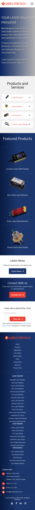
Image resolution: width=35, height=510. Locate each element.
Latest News (16, 271)
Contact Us (16, 294)
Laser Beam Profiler (17, 454)
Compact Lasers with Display (17, 418)
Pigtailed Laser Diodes (17, 445)
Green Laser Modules (17, 386)
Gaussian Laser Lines (17, 397)
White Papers (17, 356)
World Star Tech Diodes (17, 436)
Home (17, 344)
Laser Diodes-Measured (17, 442)
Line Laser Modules (17, 394)
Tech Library (17, 353)
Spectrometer (17, 457)
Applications (17, 350)
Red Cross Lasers (17, 409)
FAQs (17, 359)
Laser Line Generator (17, 400)
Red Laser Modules (18, 383)
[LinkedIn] (21, 503)
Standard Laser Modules (17, 380)
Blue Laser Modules (17, 389)
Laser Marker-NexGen (17, 463)
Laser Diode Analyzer (17, 451)
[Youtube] (12, 503)
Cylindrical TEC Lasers (17, 415)
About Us (18, 365)
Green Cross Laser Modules (17, 412)
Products (17, 347)
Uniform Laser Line (17, 403)
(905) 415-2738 (11, 487)
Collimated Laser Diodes (17, 439)
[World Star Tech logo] (17, 339)
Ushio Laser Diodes (17, 430)
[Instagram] (25, 503)
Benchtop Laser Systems (17, 421)
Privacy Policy (17, 368)
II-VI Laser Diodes (17, 433)
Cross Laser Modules (17, 406)
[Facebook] (16, 503)
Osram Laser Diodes (17, 427)
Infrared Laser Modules (17, 392)
